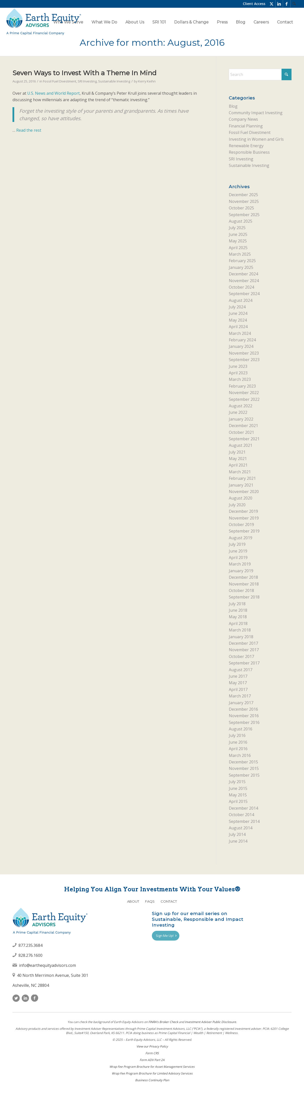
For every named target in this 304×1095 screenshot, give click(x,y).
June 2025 (238, 234)
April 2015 (238, 801)
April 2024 (238, 326)
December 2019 (243, 511)
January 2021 (241, 485)
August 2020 (240, 498)
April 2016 (238, 748)
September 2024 (244, 293)
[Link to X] (271, 3)
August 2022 (240, 406)
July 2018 (237, 603)
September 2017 (244, 663)
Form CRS (152, 1053)
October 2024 (241, 287)
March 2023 (240, 379)
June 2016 (238, 742)
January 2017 (241, 702)
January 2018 (241, 636)
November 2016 (244, 715)
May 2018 (238, 616)
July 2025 (237, 227)
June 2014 (238, 841)
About (133, 901)
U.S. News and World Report (53, 93)
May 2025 (238, 241)
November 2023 (244, 353)
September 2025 (244, 214)
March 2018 (240, 630)
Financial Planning (246, 126)
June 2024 (238, 313)
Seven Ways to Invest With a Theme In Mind (84, 73)
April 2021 (238, 465)
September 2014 (244, 821)
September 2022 (244, 399)
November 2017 (244, 649)
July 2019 (237, 544)
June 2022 (238, 412)
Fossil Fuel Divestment (59, 81)
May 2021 (238, 458)
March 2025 (240, 254)
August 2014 (240, 828)
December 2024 (243, 274)
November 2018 (244, 584)
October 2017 (241, 656)
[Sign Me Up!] (165, 936)
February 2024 (242, 340)
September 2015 (244, 775)
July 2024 (237, 307)
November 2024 (244, 280)
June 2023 (238, 366)
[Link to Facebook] (286, 3)
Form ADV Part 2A (152, 1060)
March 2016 (240, 755)
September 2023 (244, 359)
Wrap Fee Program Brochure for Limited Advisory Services (152, 1073)
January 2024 (241, 346)
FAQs (150, 901)
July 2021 (237, 452)
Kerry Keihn (147, 81)
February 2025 (242, 260)
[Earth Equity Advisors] (43, 22)
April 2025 (238, 247)
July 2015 (237, 781)
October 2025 (241, 208)
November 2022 (244, 392)
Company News (243, 119)
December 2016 (243, 709)
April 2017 (238, 689)
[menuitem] (294, 3)
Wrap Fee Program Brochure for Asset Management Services (152, 1067)
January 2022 (241, 419)
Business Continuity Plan (152, 1080)
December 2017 (243, 643)
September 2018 (244, 597)
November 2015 (244, 768)
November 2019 (244, 518)
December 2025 (243, 194)
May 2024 (238, 320)
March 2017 (240, 696)
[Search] (294, 3)
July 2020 (237, 505)
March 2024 (240, 333)
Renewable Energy (246, 145)
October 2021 (241, 432)
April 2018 (238, 623)
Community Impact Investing (256, 112)
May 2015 (238, 795)
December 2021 (243, 425)
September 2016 (244, 722)
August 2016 (240, 729)
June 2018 (238, 610)
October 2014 (241, 814)
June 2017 (238, 676)
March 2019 (240, 564)
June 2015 (238, 788)
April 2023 (238, 373)
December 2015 (243, 762)
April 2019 (238, 557)
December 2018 (243, 577)
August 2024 (240, 300)
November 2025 (244, 201)
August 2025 (240, 221)
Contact (169, 901)
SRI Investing (87, 81)
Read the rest (28, 130)
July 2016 (237, 735)
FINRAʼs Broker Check (163, 1022)
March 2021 (240, 472)
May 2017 (238, 682)
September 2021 (244, 439)
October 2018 (241, 590)
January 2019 (241, 570)
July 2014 (237, 834)
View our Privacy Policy (152, 1046)
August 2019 (240, 538)
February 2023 (242, 386)
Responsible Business (249, 152)
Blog (233, 106)
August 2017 (240, 669)
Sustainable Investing (114, 81)
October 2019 (241, 524)
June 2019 (238, 551)
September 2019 (244, 531)
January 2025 (241, 267)
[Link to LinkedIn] (279, 3)
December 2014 (243, 808)
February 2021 (242, 478)
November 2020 (244, 491)
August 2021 (240, 445)
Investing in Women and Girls (256, 139)
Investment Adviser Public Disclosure (210, 1022)
